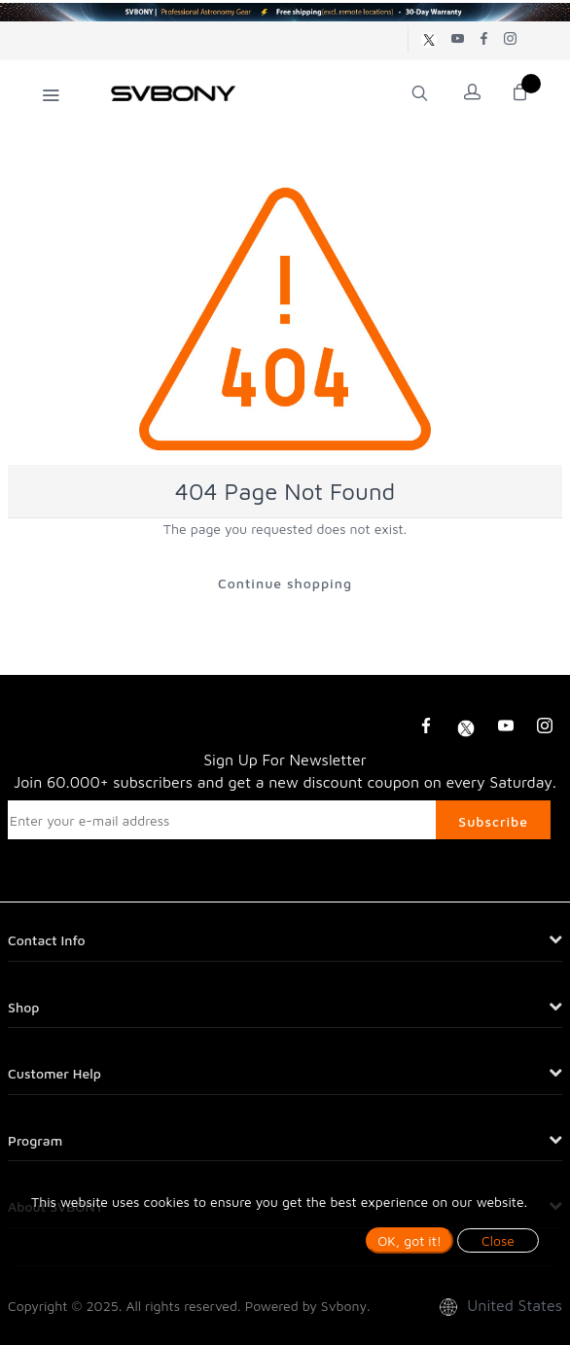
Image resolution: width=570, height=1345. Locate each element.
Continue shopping (285, 583)
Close (498, 1240)
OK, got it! (409, 1240)
